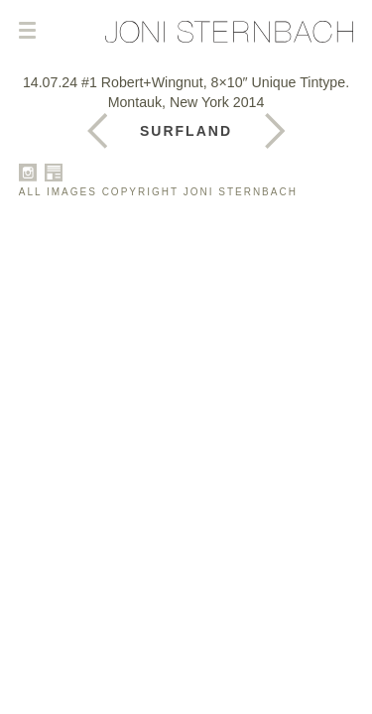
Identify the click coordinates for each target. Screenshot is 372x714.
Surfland (186, 131)
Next (97, 131)
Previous (275, 131)
